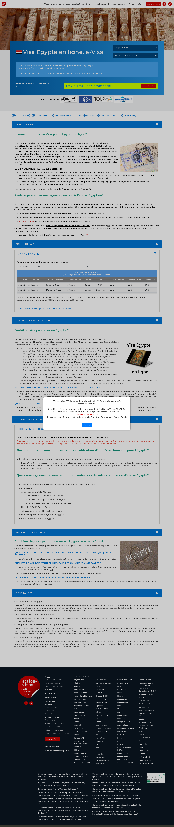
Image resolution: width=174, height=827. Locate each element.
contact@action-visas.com (87, 414)
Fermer (87, 425)
